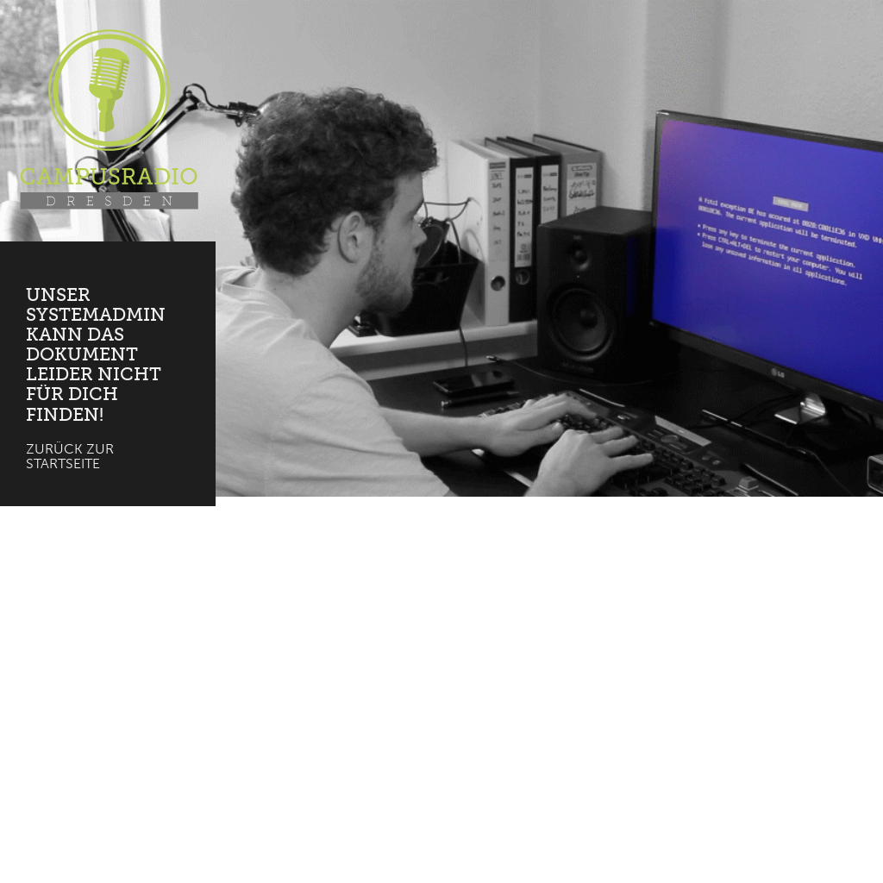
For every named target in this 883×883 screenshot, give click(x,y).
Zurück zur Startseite (70, 457)
